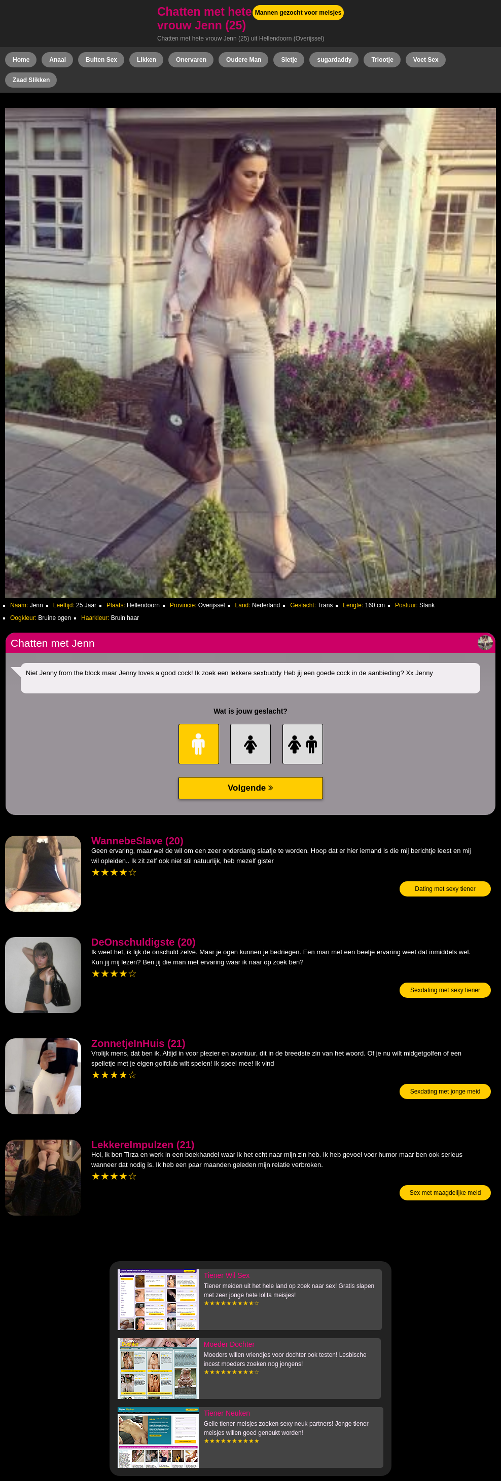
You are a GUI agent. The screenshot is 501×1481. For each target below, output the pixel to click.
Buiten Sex (101, 59)
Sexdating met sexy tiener (445, 990)
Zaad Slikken (31, 80)
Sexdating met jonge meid (445, 1091)
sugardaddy (334, 59)
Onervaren (191, 59)
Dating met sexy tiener (445, 888)
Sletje (289, 59)
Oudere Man (243, 59)
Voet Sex (426, 59)
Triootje (382, 59)
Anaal (57, 59)
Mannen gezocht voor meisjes (298, 12)
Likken (146, 59)
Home (21, 59)
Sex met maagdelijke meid (445, 1192)
